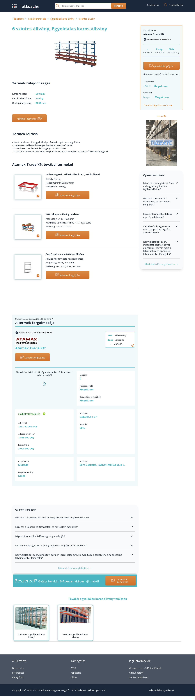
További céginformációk (158, 105)
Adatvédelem (136, 672)
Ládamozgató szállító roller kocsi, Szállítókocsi (73, 174)
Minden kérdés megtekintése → (75, 567)
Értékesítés (18, 672)
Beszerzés (18, 668)
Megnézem (87, 389)
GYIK (73, 668)
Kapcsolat (76, 672)
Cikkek (74, 677)
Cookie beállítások (138, 677)
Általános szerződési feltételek (145, 668)
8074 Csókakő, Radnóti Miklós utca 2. (102, 465)
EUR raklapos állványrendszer (63, 214)
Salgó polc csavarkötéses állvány (65, 254)
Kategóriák (18, 677)
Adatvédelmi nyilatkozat (161, 690)
